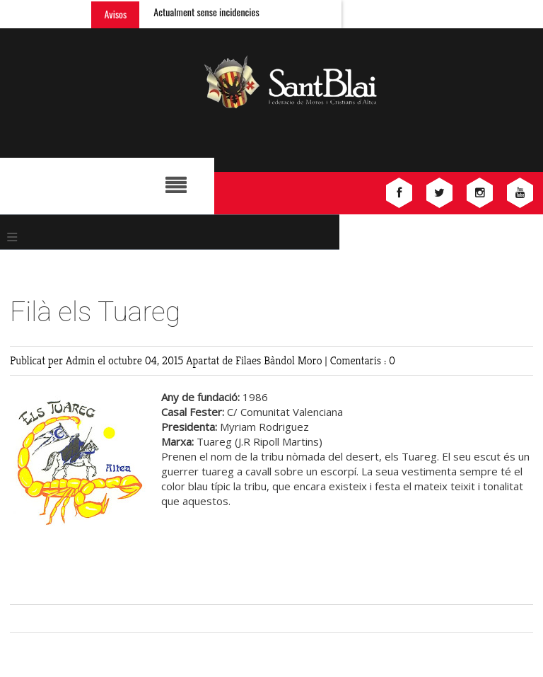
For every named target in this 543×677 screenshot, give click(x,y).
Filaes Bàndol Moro (280, 360)
